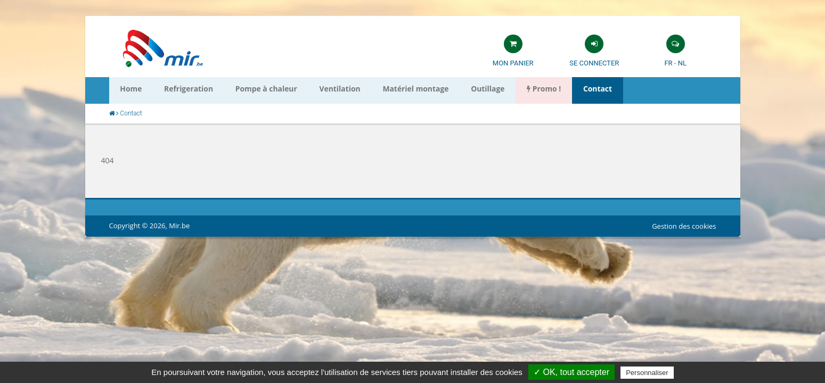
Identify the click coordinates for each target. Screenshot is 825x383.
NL (682, 63)
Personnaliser (647, 373)
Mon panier (513, 63)
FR (668, 63)
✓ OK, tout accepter (571, 372)
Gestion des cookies (684, 226)
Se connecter (594, 63)
